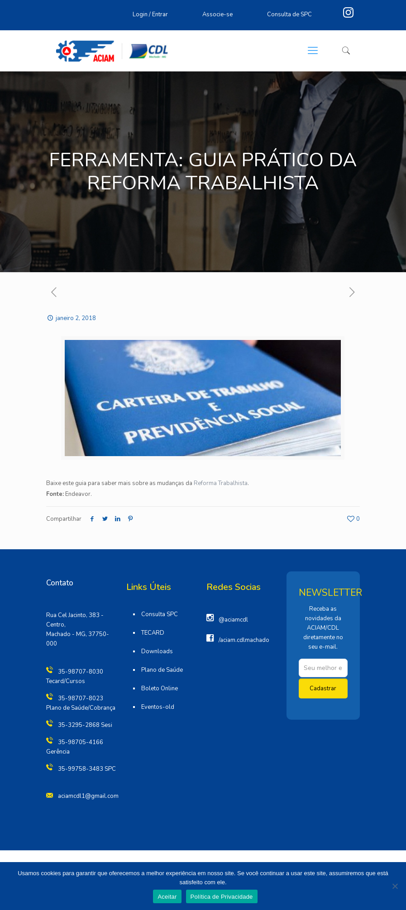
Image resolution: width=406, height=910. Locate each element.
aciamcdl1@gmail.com (88, 796)
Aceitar (167, 896)
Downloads (157, 651)
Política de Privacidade (222, 896)
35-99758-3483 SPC (87, 769)
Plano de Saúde (162, 670)
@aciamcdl (233, 620)
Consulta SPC (159, 614)
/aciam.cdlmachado (244, 640)
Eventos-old (157, 707)
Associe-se (217, 14)
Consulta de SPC (289, 14)
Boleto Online (159, 688)
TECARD (152, 633)
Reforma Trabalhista (221, 483)
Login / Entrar (150, 14)
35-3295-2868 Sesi (85, 725)
